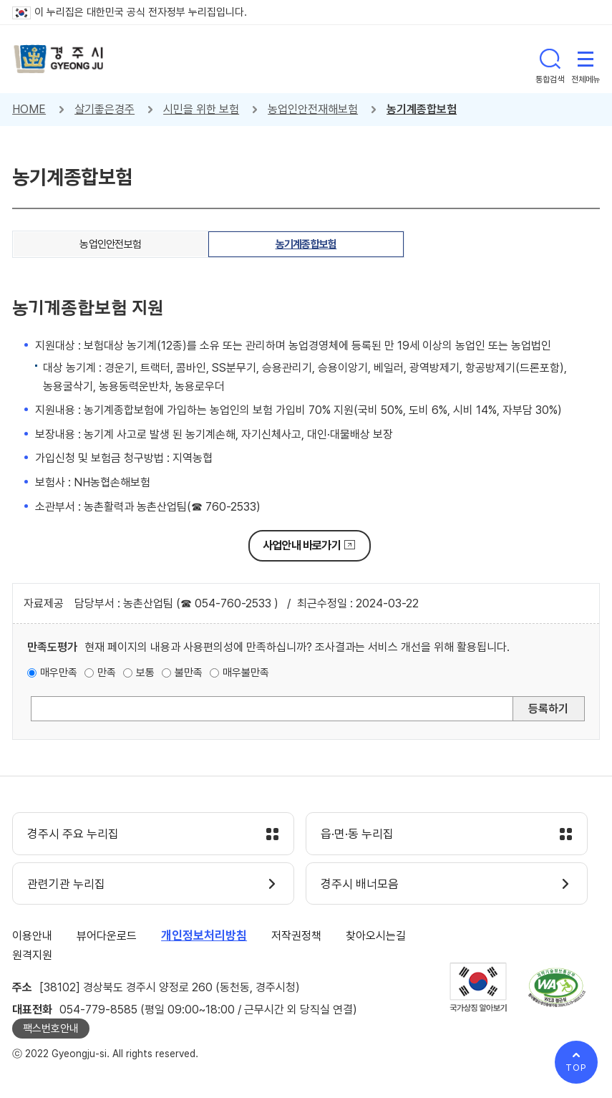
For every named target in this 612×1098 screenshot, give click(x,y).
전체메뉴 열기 (585, 58)
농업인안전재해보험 (313, 109)
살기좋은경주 (104, 109)
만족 (106, 672)
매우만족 (58, 672)
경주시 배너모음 (360, 884)
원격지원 (32, 955)
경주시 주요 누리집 (73, 834)
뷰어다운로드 (107, 936)
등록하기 (548, 709)
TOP (576, 1067)
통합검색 (549, 58)
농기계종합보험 (422, 109)
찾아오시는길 (376, 936)
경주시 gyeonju (58, 59)
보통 (145, 672)
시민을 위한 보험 (201, 109)
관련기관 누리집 (66, 884)
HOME (29, 109)
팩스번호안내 (51, 1029)
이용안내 (32, 936)
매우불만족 (246, 672)
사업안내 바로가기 (302, 545)
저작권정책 (296, 936)
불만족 (189, 672)
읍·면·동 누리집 (357, 834)
